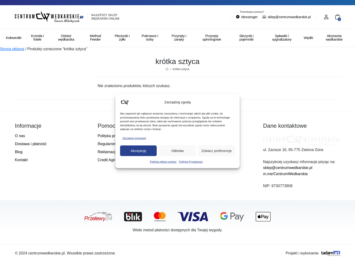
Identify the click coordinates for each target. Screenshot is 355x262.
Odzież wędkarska (66, 37)
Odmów (177, 151)
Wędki (308, 37)
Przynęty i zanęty (179, 37)
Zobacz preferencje (216, 151)
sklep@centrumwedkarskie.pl (287, 17)
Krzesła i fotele (37, 37)
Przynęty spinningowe (212, 37)
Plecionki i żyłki (122, 37)
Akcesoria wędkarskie (334, 37)
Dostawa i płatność (31, 144)
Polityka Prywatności (191, 161)
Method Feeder (95, 37)
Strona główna (12, 49)
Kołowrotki (13, 37)
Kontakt (21, 160)
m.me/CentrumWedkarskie (285, 174)
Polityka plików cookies (163, 161)
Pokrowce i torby (150, 37)
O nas (20, 136)
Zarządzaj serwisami (134, 138)
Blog (18, 152)
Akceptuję (138, 151)
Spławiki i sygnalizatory (281, 37)
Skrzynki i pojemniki (246, 37)
